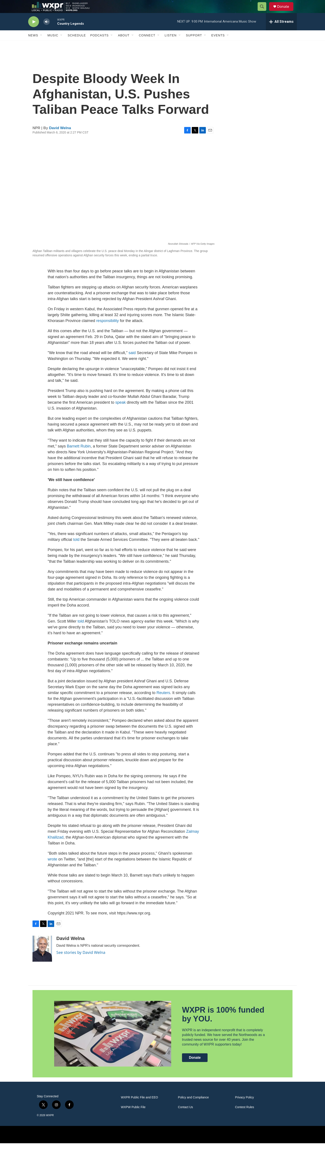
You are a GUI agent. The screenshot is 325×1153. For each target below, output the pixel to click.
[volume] (46, 31)
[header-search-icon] (264, 11)
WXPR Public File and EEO (139, 1107)
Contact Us (185, 1117)
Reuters (163, 702)
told (76, 549)
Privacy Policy (244, 1107)
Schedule (77, 45)
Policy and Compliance (193, 1107)
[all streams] (281, 31)
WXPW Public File (133, 1117)
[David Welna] (42, 958)
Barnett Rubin (79, 456)
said (132, 362)
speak (120, 412)
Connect (147, 45)
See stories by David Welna (80, 962)
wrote (52, 869)
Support (194, 45)
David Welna (60, 138)
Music (52, 45)
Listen (171, 45)
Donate (285, 11)
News (33, 45)
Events (218, 45)
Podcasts (99, 45)
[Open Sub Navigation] (41, 45)
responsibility (107, 330)
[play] (33, 31)
